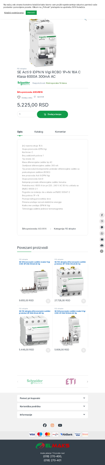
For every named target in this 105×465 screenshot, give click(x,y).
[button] (85, 19)
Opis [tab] (20, 132)
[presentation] (87, 382)
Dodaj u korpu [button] (48, 301)
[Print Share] (102, 245)
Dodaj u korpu (54, 114)
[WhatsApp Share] (102, 233)
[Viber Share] (102, 221)
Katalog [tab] (38, 132)
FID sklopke (22, 69)
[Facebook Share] (102, 215)
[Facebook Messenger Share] (102, 227)
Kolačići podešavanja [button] (14, 13)
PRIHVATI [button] (31, 13)
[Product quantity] (27, 114)
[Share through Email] (102, 239)
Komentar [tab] (60, 132)
